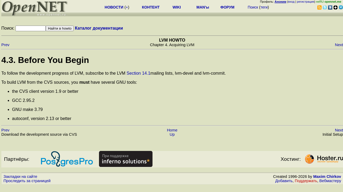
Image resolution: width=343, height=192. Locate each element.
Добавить (284, 181)
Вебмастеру (330, 181)
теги (264, 7)
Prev (5, 45)
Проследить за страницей (27, 181)
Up (172, 134)
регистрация (305, 1)
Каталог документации (99, 28)
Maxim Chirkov (327, 176)
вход (291, 1)
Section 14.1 (138, 73)
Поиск (253, 7)
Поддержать (306, 181)
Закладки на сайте (20, 176)
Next (339, 45)
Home (172, 130)
